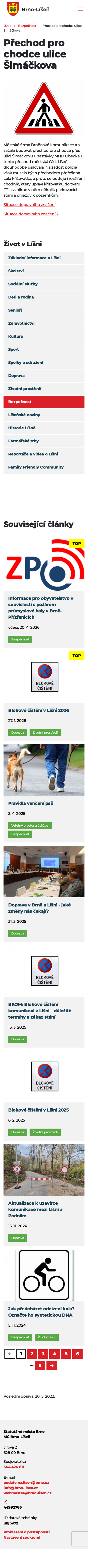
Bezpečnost (27, 26)
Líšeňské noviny (24, 415)
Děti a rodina (21, 297)
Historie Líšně (21, 428)
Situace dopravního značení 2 (31, 214)
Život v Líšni (47, 1337)
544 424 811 (14, 1467)
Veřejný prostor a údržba (30, 825)
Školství (16, 271)
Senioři (15, 310)
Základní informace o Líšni (34, 258)
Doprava (16, 375)
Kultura (15, 336)
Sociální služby (23, 284)
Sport (13, 349)
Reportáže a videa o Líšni (33, 454)
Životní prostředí (24, 389)
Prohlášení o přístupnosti (27, 1532)
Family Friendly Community (36, 467)
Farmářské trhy (23, 441)
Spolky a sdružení (25, 362)
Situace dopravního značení (29, 205)
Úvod (7, 26)
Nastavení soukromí (22, 1537)
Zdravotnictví (21, 323)
